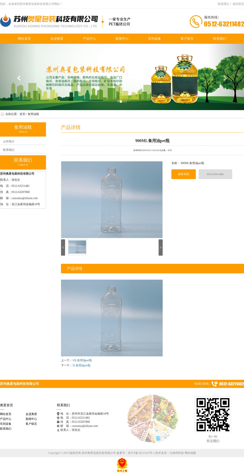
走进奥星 (56, 38)
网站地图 (190, 452)
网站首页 (24, 38)
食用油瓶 (33, 114)
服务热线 (183, 174)
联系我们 (219, 38)
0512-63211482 (215, 174)
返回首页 (238, 3)
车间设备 (154, 38)
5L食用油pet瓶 (81, 365)
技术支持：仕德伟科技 (169, 452)
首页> (23, 114)
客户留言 (187, 38)
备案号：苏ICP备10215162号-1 (136, 452)
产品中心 (89, 38)
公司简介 (8, 141)
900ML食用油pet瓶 (152, 140)
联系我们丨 (225, 3)
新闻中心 (122, 38)
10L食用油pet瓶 (82, 360)
